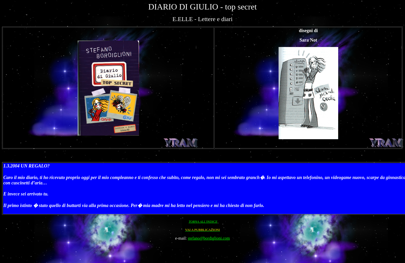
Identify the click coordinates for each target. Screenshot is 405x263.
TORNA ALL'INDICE (203, 221)
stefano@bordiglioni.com (209, 238)
